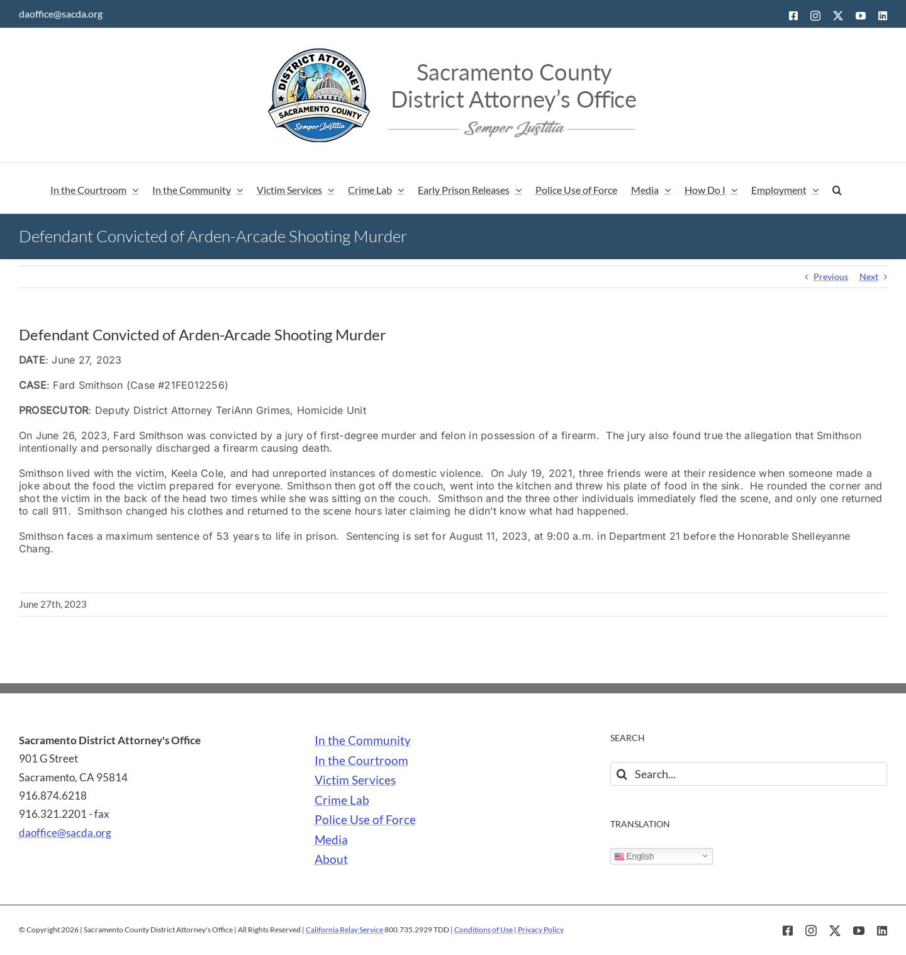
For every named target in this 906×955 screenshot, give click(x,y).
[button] (837, 188)
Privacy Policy (541, 929)
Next (868, 276)
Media (331, 840)
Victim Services (355, 780)
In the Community (363, 740)
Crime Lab (342, 800)
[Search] (622, 774)
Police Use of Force (365, 820)
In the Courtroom (361, 761)
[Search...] (748, 774)
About (331, 859)
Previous (831, 276)
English (634, 856)
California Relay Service (344, 929)
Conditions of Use (483, 929)
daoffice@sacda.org (61, 14)
